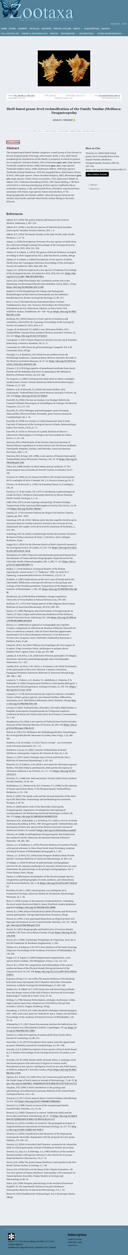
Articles (34, 29)
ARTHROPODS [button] (86, 34)
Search (105, 29)
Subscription (91, 29)
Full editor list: (10, 34)
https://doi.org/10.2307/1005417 (26, 508)
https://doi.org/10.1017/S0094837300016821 (39, 1101)
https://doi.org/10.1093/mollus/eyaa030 (56, 830)
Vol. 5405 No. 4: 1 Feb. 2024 (24, 96)
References (95, 189)
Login (124, 24)
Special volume (62, 29)
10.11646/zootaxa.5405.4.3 (109, 96)
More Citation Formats (97, 174)
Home (4, 29)
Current (22, 29)
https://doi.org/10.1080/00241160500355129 (36, 816)
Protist (54, 34)
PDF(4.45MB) (13, 142)
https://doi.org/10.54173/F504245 (31, 395)
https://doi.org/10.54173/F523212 (31, 335)
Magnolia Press (27, 1247)
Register (115, 24)
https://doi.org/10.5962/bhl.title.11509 (24, 287)
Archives (46, 29)
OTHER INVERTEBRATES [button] (109, 34)
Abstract (93, 185)
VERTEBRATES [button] (68, 34)
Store (12, 29)
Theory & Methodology (34, 34)
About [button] (77, 29)
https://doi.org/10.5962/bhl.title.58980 (36, 907)
